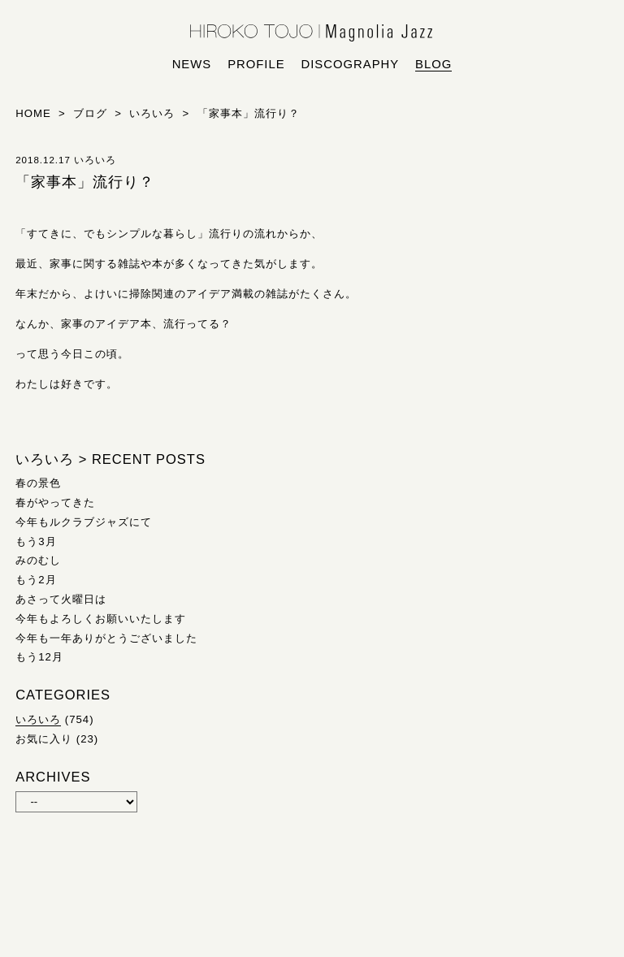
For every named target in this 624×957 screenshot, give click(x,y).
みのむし (38, 560)
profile (256, 64)
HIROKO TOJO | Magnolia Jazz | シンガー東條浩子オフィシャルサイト (312, 33)
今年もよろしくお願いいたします (100, 619)
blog (433, 64)
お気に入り (43, 739)
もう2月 (35, 580)
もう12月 (39, 657)
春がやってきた (55, 502)
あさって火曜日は (60, 599)
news (192, 64)
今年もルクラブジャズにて (83, 522)
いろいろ (38, 719)
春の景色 (38, 483)
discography (350, 64)
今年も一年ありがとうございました (106, 638)
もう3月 (35, 541)
